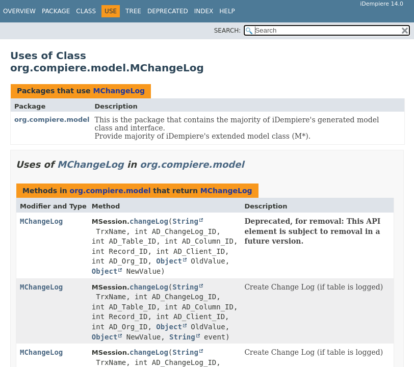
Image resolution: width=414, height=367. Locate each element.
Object (169, 261)
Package (56, 11)
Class (86, 11)
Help (227, 11)
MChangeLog (119, 91)
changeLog (149, 221)
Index (204, 11)
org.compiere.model (52, 119)
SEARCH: (227, 30)
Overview (19, 11)
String (185, 221)
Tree (133, 11)
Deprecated (167, 11)
